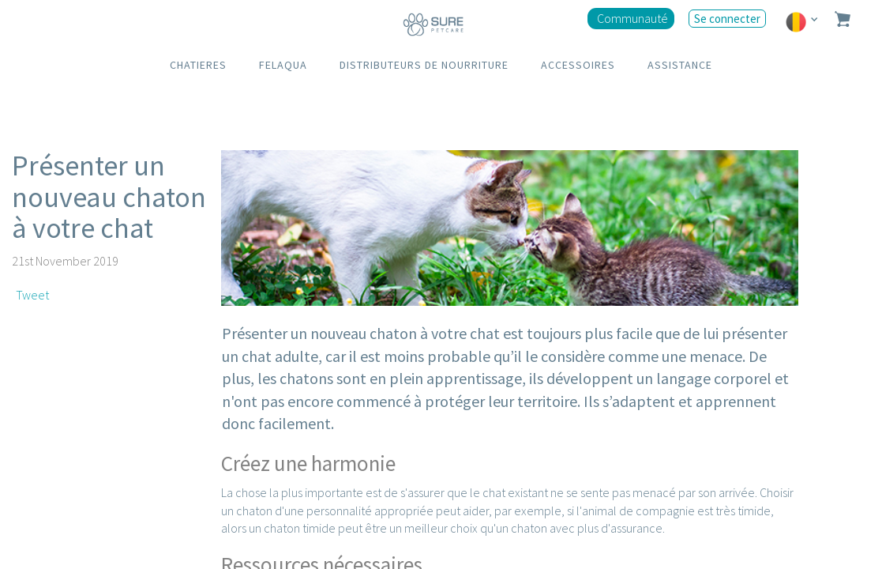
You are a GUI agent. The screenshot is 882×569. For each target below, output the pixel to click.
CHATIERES (198, 65)
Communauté (632, 18)
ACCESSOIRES (578, 65)
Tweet (32, 295)
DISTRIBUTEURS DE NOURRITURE (424, 65)
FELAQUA (283, 65)
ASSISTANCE (679, 65)
